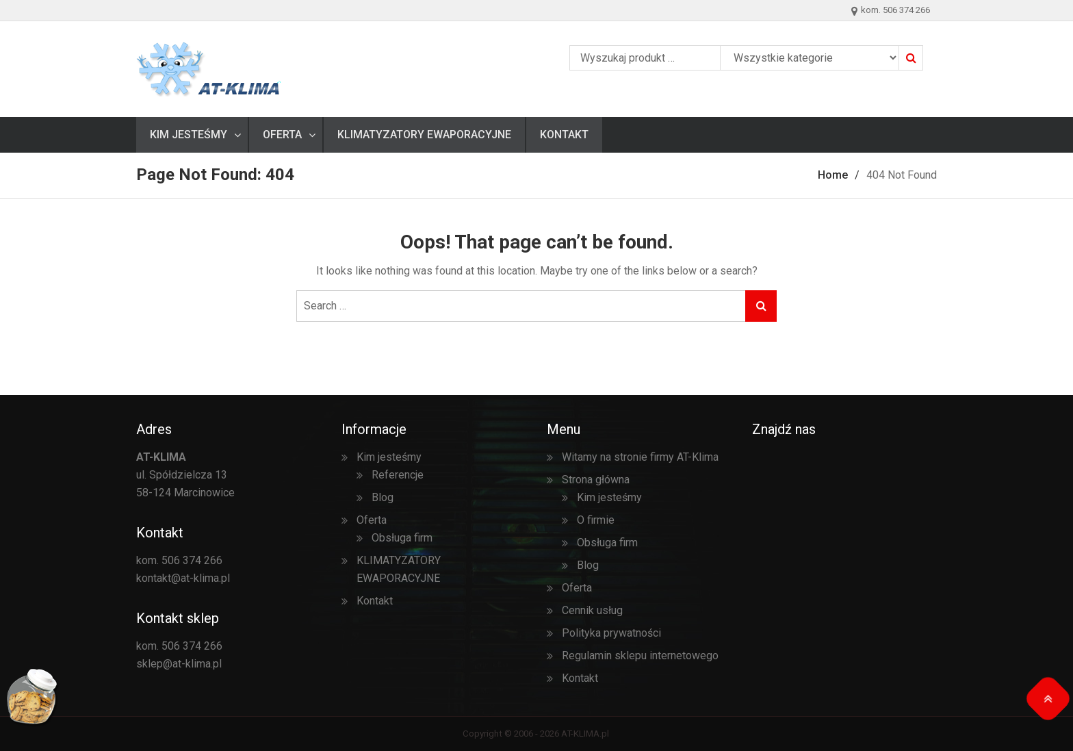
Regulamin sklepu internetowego (640, 655)
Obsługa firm (402, 537)
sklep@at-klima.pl (179, 663)
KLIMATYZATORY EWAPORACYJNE (424, 134)
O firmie (596, 519)
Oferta (282, 134)
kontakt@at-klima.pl (183, 578)
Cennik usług (592, 610)
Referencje (398, 474)
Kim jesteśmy (188, 134)
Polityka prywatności (611, 632)
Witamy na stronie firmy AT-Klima (640, 456)
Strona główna (596, 479)
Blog (382, 497)
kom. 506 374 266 (179, 560)
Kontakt (564, 134)
